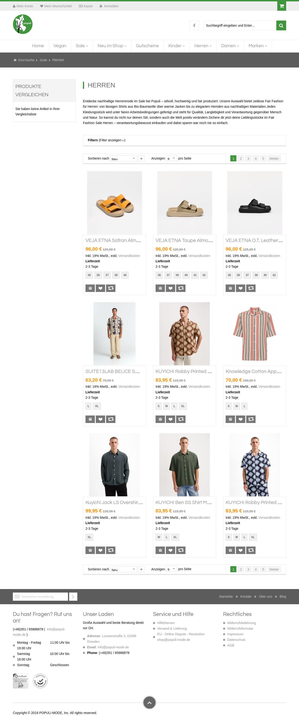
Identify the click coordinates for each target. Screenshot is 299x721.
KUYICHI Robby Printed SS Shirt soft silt (199, 371)
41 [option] (194, 275)
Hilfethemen (166, 623)
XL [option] (97, 406)
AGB (230, 645)
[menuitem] (38, 46)
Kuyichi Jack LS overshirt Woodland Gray (130, 502)
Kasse (88, 6)
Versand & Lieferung (172, 628)
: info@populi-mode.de (108, 647)
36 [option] (89, 275)
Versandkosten (129, 256)
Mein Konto (25, 6)
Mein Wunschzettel (58, 6)
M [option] (166, 406)
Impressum (235, 634)
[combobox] (240, 25)
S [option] (159, 406)
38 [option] (98, 275)
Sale (44, 60)
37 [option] (107, 275)
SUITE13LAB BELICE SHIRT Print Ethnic (128, 371)
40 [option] (124, 275)
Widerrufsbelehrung (241, 623)
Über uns (265, 596)
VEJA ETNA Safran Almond (115, 240)
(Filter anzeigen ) (106, 140)
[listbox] (107, 276)
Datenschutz (236, 640)
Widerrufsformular (240, 628)
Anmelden (111, 6)
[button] (100, 288)
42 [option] (204, 275)
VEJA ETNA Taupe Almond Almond (194, 240)
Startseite (26, 60)
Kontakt (245, 596)
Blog (283, 596)
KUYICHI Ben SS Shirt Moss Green (192, 502)
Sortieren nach (98, 158)
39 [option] (115, 275)
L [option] (88, 406)
